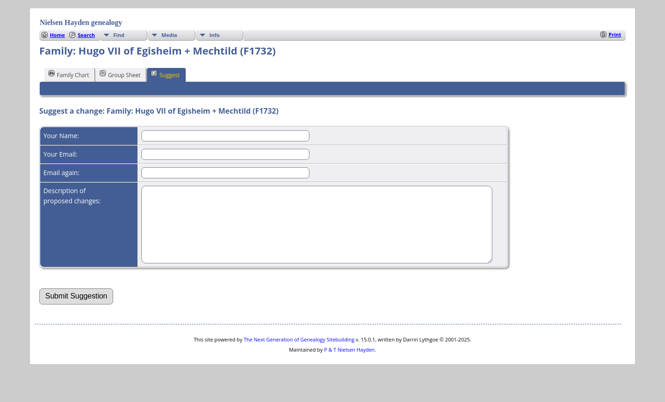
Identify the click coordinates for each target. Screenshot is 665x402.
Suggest (165, 74)
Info (215, 34)
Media (169, 34)
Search (86, 34)
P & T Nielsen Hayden (349, 363)
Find (119, 34)
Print (615, 34)
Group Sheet (120, 74)
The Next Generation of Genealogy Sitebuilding (299, 353)
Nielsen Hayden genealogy (81, 22)
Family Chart (68, 74)
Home (57, 34)
